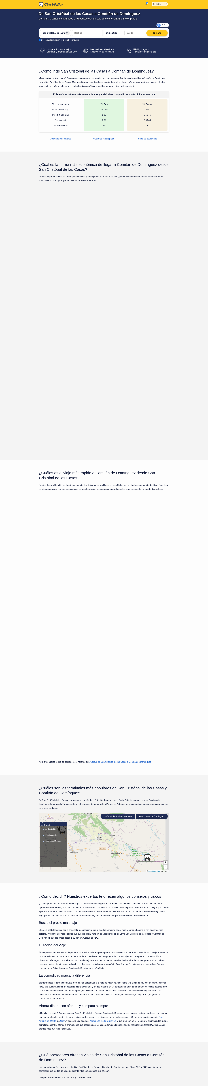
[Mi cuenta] (146, 4)
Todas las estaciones (147, 139)
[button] (147, 666)
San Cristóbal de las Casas (118, 625)
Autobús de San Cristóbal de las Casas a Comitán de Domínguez (120, 570)
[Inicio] (51, 4)
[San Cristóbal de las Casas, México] (55, 33)
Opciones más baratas (60, 139)
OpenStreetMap (154, 680)
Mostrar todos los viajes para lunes (104, 350)
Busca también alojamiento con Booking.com (60, 40)
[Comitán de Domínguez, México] (87, 33)
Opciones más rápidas (103, 139)
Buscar (156, 232)
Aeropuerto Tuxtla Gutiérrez (103, 829)
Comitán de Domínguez (151, 625)
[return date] (135, 33)
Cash (62, 829)
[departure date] (114, 33)
